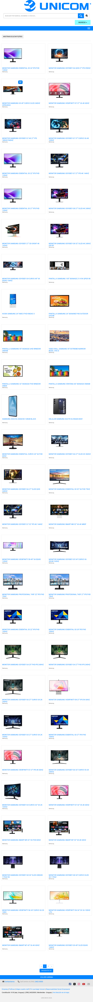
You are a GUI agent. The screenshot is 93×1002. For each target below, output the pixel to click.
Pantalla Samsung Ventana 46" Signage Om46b (69, 384)
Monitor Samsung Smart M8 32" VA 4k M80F (67, 524)
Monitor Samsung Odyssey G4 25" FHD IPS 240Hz (23, 665)
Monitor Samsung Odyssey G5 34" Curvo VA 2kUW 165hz (67, 560)
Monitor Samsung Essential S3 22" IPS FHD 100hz (20, 630)
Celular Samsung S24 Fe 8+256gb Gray (66, 419)
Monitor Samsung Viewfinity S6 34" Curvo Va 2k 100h (23, 911)
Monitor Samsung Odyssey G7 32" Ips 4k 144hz (22, 524)
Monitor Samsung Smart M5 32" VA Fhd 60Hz (21, 840)
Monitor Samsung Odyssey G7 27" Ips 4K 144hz (69, 173)
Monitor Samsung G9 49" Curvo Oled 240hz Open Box (21, 104)
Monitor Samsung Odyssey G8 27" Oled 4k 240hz (70, 208)
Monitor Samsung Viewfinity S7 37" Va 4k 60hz (69, 103)
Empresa (5, 989)
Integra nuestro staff (22, 989)
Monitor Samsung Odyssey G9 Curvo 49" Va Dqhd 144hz (21, 279)
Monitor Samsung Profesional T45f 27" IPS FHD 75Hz (70, 595)
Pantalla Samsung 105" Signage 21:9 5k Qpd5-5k (70, 279)
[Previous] (41, 966)
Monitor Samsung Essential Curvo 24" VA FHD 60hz (22, 455)
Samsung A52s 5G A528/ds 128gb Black (19, 419)
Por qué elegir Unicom (37, 989)
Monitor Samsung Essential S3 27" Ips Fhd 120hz (20, 209)
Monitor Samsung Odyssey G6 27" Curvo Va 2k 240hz (22, 700)
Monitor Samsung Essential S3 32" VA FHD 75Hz (69, 489)
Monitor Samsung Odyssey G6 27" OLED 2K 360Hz (70, 454)
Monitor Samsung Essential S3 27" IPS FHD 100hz (67, 736)
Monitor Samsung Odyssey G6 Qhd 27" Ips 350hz (69, 68)
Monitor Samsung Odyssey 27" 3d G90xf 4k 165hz (20, 244)
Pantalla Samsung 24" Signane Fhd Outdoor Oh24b (68, 315)
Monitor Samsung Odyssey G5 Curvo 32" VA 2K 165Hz (22, 806)
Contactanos (9, 982)
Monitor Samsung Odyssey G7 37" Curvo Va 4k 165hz (69, 139)
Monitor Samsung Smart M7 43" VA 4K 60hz (20, 945)
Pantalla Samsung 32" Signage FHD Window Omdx (21, 385)
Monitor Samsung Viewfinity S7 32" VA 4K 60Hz (69, 805)
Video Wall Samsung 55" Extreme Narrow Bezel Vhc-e (67, 350)
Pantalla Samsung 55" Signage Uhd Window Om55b (21, 350)
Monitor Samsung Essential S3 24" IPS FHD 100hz (67, 630)
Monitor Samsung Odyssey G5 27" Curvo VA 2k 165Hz (22, 736)
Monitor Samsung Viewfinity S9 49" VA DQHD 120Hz (21, 560)
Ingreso (82, 22)
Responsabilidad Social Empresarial (58, 989)
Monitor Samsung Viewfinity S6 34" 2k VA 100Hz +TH (69, 911)
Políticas (12, 989)
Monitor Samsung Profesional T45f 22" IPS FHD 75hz (23, 595)
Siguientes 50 (46, 970)
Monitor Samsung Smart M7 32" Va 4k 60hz (67, 840)
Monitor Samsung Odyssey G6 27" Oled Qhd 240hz (21, 490)
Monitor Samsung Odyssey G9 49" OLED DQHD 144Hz (68, 946)
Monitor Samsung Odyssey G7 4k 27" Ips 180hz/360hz (19, 139)
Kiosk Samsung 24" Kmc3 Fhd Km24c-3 (18, 314)
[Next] (51, 966)
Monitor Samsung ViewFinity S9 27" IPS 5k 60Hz (69, 700)
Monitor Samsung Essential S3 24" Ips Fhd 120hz (20, 69)
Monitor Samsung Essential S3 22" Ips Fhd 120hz (20, 174)
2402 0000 (39, 982)
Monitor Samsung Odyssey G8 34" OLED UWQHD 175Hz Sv (22, 876)
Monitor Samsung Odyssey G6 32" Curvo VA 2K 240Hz (69, 771)
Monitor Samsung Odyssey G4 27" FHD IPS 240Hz (69, 665)
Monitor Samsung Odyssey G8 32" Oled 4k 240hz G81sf (70, 244)
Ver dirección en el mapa (61, 992)
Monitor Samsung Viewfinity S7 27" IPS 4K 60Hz (22, 770)
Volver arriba (46, 977)
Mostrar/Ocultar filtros (12, 36)
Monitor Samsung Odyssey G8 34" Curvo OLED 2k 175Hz (69, 876)
